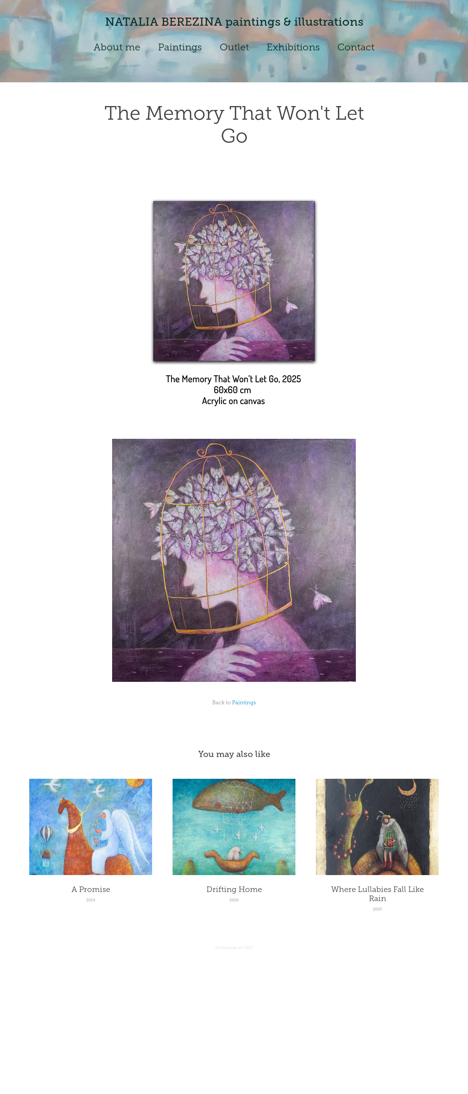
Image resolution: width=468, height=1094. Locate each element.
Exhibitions (293, 47)
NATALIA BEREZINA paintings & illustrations (234, 21)
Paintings (180, 47)
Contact (355, 47)
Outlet (234, 47)
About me (117, 47)
